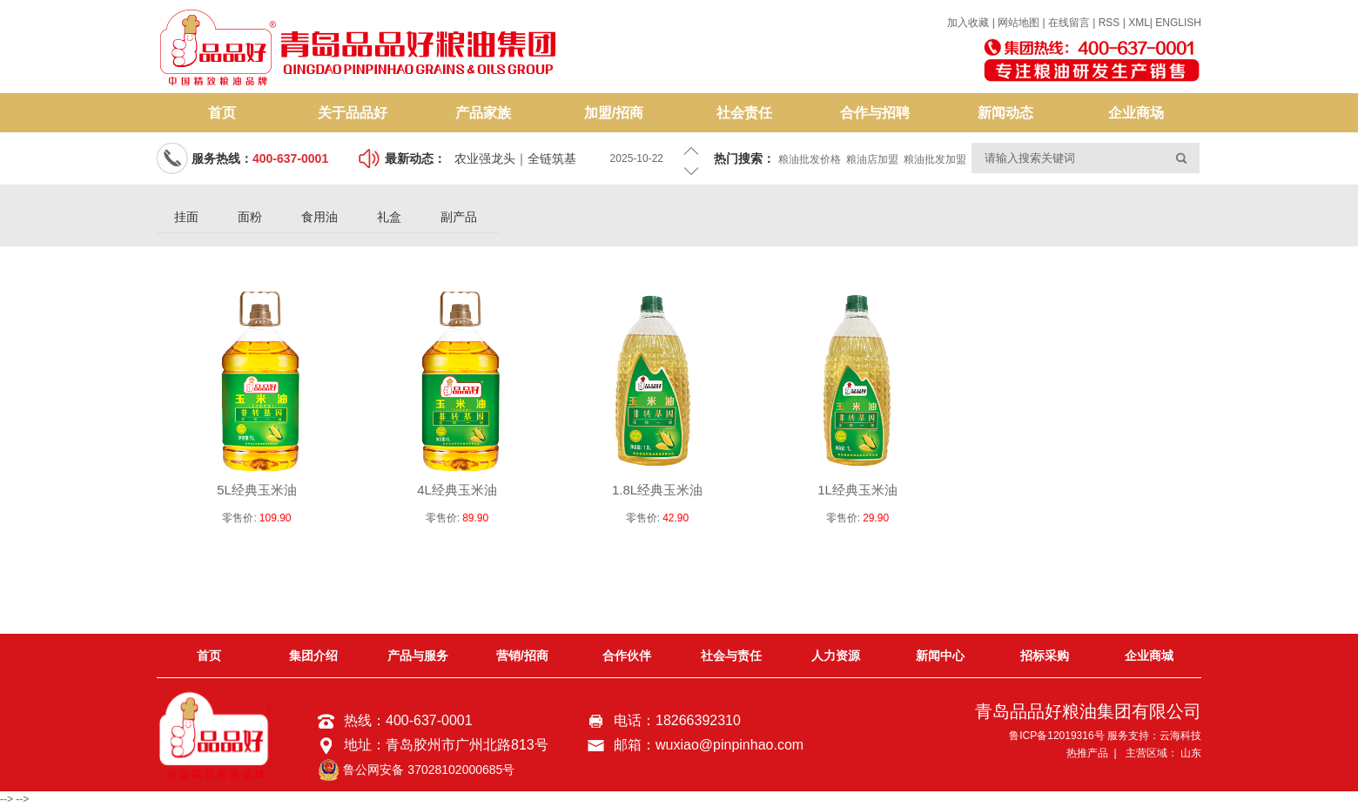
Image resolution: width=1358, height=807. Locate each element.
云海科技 (1180, 736)
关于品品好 (352, 112)
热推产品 (1087, 753)
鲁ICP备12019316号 (1056, 736)
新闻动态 (1005, 112)
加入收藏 (968, 23)
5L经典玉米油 (257, 489)
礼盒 (389, 217)
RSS (1109, 23)
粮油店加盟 (872, 159)
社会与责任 (731, 655)
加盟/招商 (613, 112)
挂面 (186, 217)
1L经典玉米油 (857, 489)
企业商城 (1149, 655)
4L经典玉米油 (457, 489)
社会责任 (744, 112)
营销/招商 (522, 655)
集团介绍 (313, 655)
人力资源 (835, 655)
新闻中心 (940, 655)
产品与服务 (417, 655)
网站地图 (1020, 23)
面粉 (250, 217)
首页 (222, 112)
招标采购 (1044, 655)
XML (1139, 23)
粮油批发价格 (809, 159)
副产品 (458, 217)
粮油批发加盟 (935, 159)
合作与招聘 (875, 112)
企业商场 (1136, 112)
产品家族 (483, 112)
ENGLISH (1178, 23)
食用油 (319, 217)
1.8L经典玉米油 (657, 489)
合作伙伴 (626, 655)
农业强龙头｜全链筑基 (515, 158)
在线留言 (1069, 23)
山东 (1190, 753)
